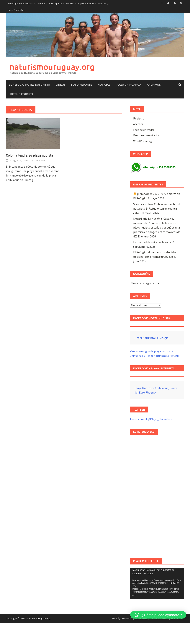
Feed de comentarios (146, 135)
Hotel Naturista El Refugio (151, 338)
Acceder (138, 124)
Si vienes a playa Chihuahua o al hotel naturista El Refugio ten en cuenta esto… (156, 208)
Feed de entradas (144, 130)
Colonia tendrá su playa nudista (29, 155)
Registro (138, 118)
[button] (158, 615)
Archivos (102, 3)
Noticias (70, 3)
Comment (40, 160)
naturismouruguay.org (52, 67)
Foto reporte (55, 3)
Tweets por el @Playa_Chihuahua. (151, 419)
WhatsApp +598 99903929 (153, 167)
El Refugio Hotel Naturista (21, 3)
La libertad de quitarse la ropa (152, 242)
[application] (157, 583)
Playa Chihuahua (86, 3)
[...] (34, 180)
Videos (41, 3)
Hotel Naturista (15, 9)
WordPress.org (142, 141)
